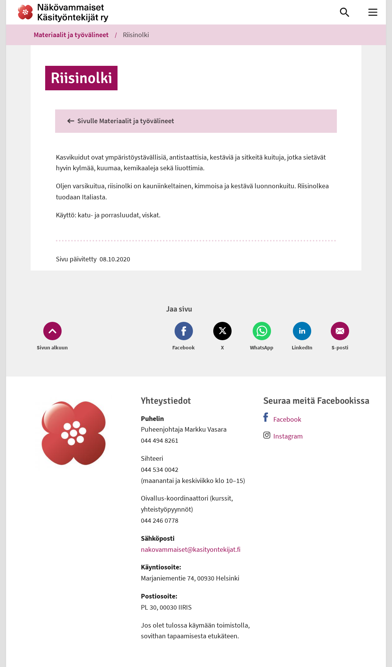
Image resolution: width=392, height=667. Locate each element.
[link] (165, 12)
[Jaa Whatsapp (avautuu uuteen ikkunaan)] (261, 337)
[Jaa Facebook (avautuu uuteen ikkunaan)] (185, 337)
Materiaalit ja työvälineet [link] (71, 34)
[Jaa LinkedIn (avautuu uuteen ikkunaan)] (302, 337)
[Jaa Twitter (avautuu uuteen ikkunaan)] (222, 337)
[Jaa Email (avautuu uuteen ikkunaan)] (338, 337)
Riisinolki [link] (136, 34)
